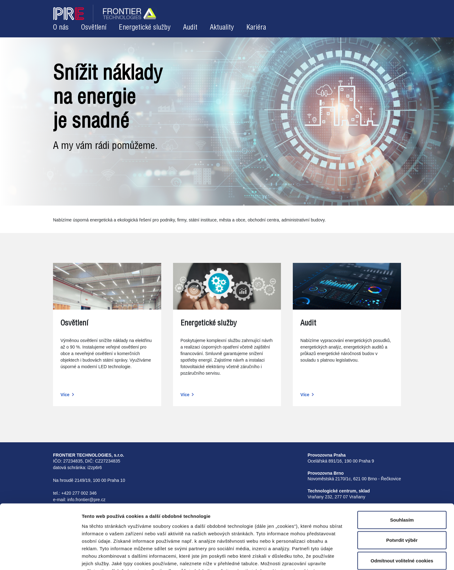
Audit (190, 27)
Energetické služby (145, 27)
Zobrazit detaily (318, 557)
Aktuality (222, 27)
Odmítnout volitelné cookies (402, 522)
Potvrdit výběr (402, 502)
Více (65, 394)
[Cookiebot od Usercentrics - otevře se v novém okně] (40, 558)
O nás (61, 27)
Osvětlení (93, 27)
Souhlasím (402, 481)
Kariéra (256, 27)
